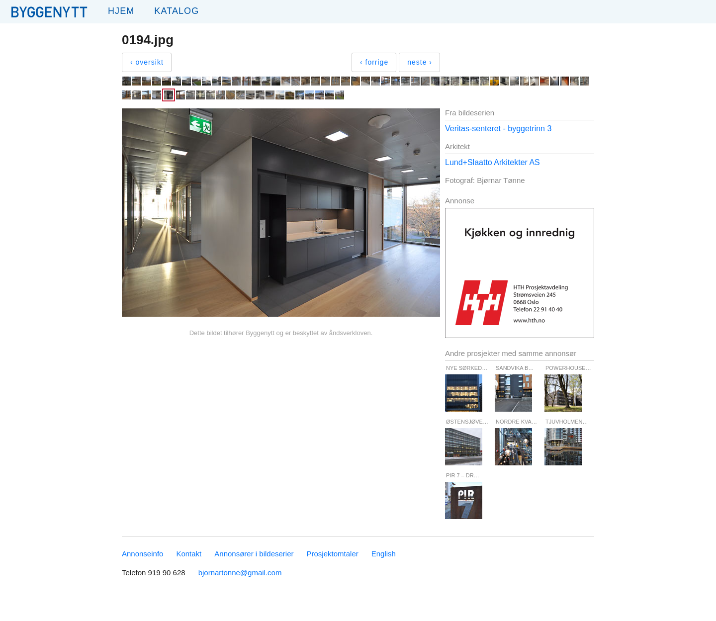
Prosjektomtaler (332, 553)
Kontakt (188, 553)
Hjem (121, 11)
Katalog (176, 11)
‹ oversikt (147, 62)
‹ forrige (374, 62)
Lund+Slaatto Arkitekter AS (492, 162)
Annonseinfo (142, 553)
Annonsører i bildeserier (253, 553)
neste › (419, 62)
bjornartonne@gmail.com (240, 572)
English (383, 553)
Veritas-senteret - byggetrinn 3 (498, 128)
